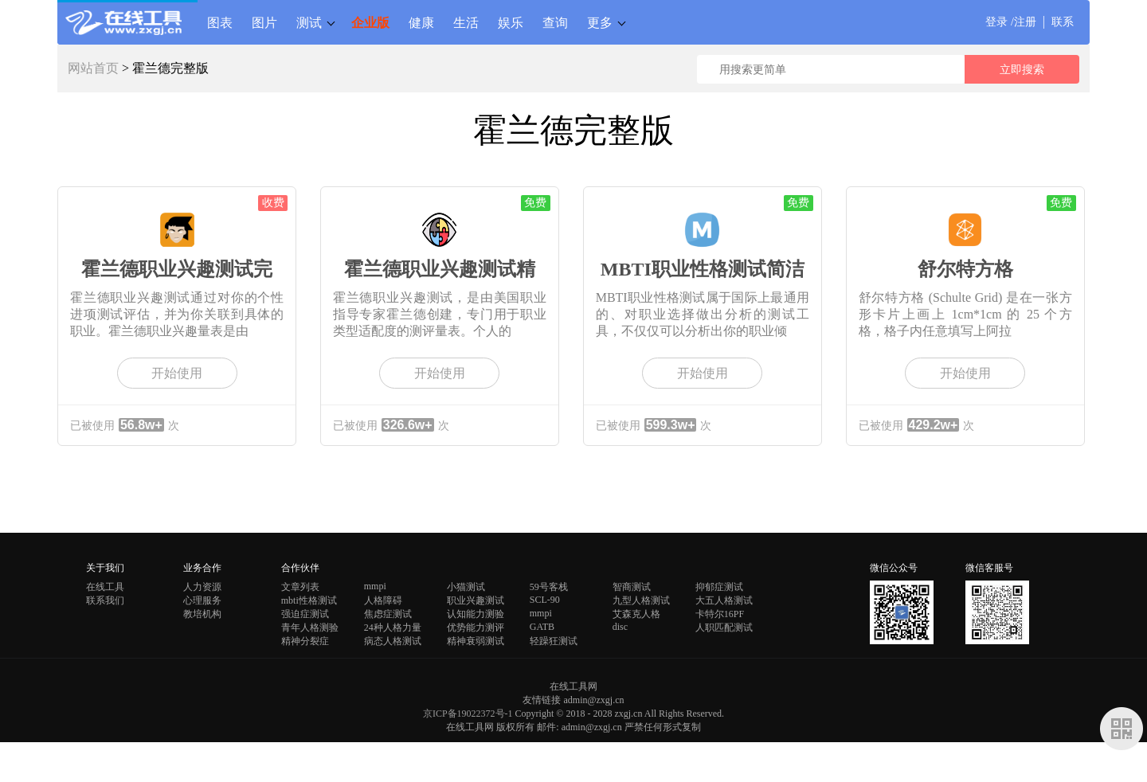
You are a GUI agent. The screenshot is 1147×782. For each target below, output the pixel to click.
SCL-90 (545, 599)
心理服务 (202, 600)
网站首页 (93, 68)
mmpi (375, 586)
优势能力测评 (475, 627)
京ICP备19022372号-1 (468, 713)
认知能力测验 (475, 614)
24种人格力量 (392, 627)
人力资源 (202, 586)
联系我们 (105, 600)
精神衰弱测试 (475, 641)
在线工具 (105, 586)
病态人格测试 (392, 641)
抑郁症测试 (719, 586)
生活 (466, 22)
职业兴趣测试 (475, 600)
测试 (309, 22)
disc (620, 626)
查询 (555, 22)
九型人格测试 (641, 600)
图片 (264, 22)
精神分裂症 (305, 641)
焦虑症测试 (388, 614)
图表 (220, 22)
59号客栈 (549, 586)
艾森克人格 (636, 614)
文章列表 (300, 586)
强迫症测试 (305, 614)
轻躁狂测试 (553, 641)
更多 (600, 22)
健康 (421, 22)
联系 (1062, 22)
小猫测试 (466, 586)
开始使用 (176, 373)
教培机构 (202, 614)
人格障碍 (383, 600)
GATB (542, 626)
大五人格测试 (724, 600)
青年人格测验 (310, 627)
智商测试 (632, 586)
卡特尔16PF (719, 614)
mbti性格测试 (309, 600)
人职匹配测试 (724, 627)
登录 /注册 (1010, 22)
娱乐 (510, 22)
